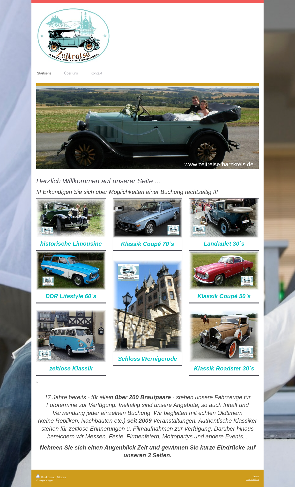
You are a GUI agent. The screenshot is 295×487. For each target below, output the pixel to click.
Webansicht (252, 479)
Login (256, 476)
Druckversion (46, 477)
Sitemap (61, 477)
